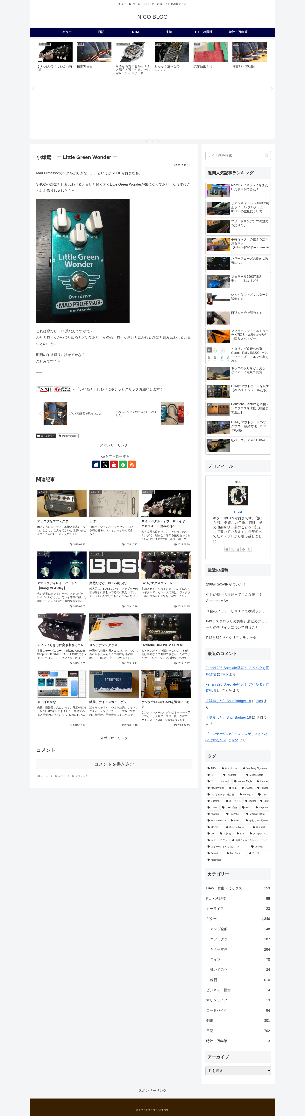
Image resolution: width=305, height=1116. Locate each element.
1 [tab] (147, 142)
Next (272, 89)
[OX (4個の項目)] (211, 834)
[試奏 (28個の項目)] (233, 788)
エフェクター (46, 436)
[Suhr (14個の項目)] (264, 801)
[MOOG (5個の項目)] (214, 827)
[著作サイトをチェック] (96, 465)
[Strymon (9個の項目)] (262, 808)
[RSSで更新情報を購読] (132, 465)
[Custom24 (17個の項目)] (214, 801)
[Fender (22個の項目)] (263, 788)
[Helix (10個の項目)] (246, 808)
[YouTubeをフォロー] (114, 465)
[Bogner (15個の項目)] (250, 801)
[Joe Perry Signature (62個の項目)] (255, 768)
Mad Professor (68, 436)
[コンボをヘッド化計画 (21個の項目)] (221, 795)
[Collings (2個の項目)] (260, 847)
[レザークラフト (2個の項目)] (218, 840)
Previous (33, 89)
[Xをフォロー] (105, 465)
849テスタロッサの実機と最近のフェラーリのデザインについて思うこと (237, 624)
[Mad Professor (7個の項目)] (217, 821)
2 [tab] (152, 142)
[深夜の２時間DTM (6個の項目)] (257, 821)
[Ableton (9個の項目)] (215, 814)
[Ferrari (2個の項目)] (215, 853)
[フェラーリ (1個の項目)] (258, 853)
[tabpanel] (55, 59)
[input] (238, 155)
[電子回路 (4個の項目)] (260, 827)
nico (238, 512)
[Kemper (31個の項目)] (262, 782)
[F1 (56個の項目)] (213, 775)
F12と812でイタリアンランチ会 (231, 638)
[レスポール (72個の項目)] (230, 768)
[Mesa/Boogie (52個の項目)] (257, 775)
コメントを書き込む (114, 764)
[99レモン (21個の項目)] (247, 795)
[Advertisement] (152, 109)
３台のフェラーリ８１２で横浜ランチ (236, 611)
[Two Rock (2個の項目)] (235, 853)
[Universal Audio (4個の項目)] (237, 827)
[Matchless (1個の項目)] (238, 860)
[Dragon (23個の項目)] (247, 788)
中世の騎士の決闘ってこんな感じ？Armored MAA (234, 598)
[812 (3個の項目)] (241, 834)
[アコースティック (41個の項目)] (219, 782)
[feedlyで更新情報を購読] (123, 465)
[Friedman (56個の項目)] (233, 775)
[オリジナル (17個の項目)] (233, 801)
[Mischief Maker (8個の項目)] (257, 814)
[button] (266, 155)
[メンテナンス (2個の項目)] (259, 834)
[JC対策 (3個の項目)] (226, 834)
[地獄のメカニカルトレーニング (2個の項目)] (250, 840)
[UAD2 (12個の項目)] (213, 808)
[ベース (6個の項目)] (236, 821)
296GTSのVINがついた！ (226, 584)
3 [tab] (158, 142)
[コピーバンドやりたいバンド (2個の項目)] (227, 847)
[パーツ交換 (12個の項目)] (230, 808)
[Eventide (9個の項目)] (234, 814)
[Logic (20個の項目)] (263, 795)
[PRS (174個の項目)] (212, 768)
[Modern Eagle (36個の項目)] (243, 782)
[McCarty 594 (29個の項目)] (216, 788)
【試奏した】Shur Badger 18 (228, 701)
